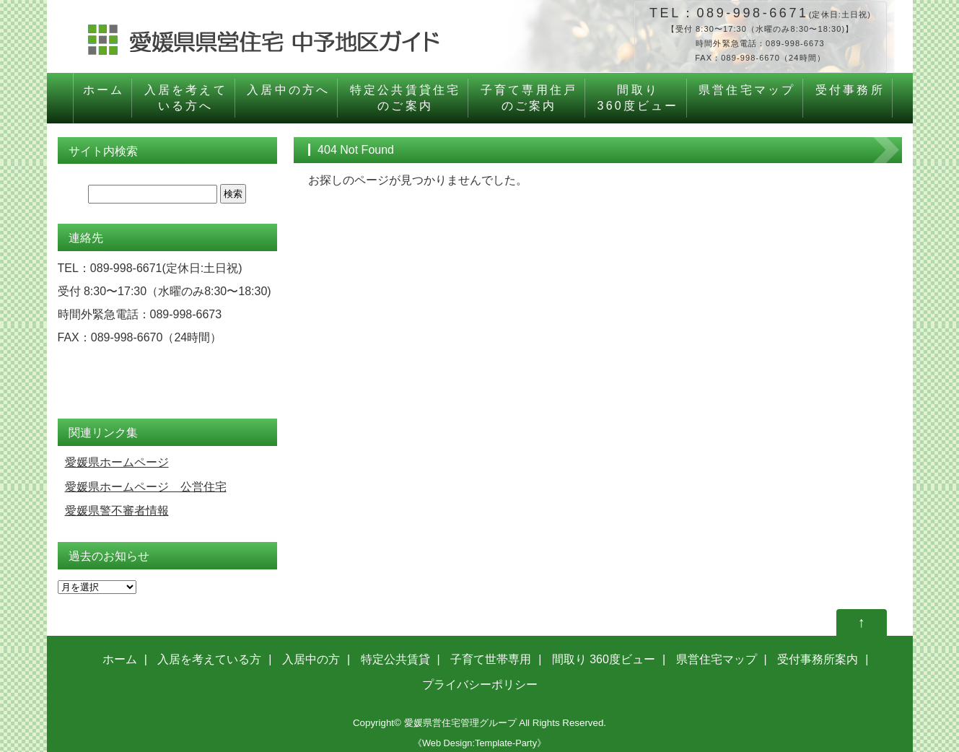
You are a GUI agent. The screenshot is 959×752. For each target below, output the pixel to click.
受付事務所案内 (817, 659)
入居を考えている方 (209, 659)
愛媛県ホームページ (117, 462)
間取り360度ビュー (638, 98)
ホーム (104, 98)
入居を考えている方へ (185, 98)
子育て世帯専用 (490, 659)
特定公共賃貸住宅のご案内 (405, 98)
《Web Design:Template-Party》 (479, 743)
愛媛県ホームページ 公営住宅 (146, 487)
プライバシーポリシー (480, 684)
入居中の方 (311, 659)
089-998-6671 (752, 13)
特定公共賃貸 (395, 659)
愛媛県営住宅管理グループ (460, 722)
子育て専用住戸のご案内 (529, 98)
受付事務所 (850, 98)
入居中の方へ (288, 98)
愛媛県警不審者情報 (117, 510)
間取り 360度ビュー (603, 659)
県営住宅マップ (747, 98)
